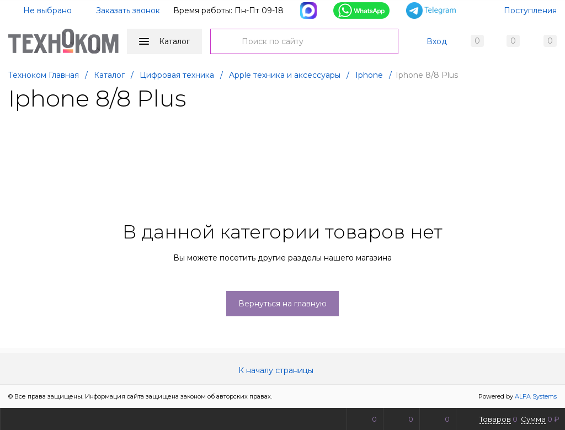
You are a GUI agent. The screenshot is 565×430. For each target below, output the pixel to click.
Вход (437, 41)
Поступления (530, 10)
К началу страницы (282, 370)
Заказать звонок (128, 10)
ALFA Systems (536, 396)
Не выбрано (41, 10)
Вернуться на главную (282, 304)
